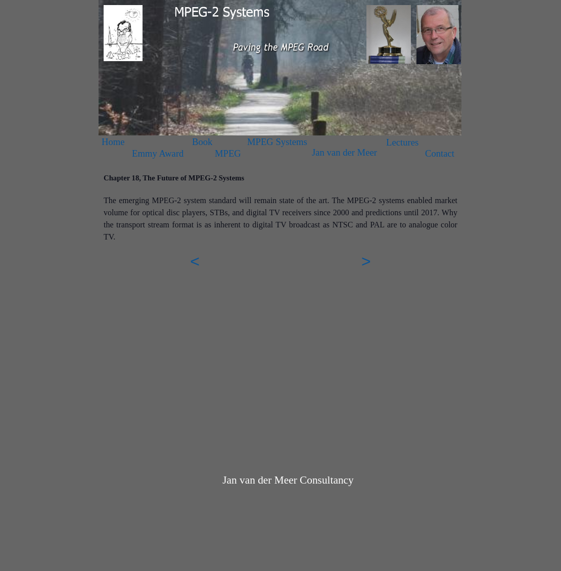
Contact (439, 153)
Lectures (402, 142)
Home (113, 141)
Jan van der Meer (344, 152)
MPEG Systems (277, 141)
